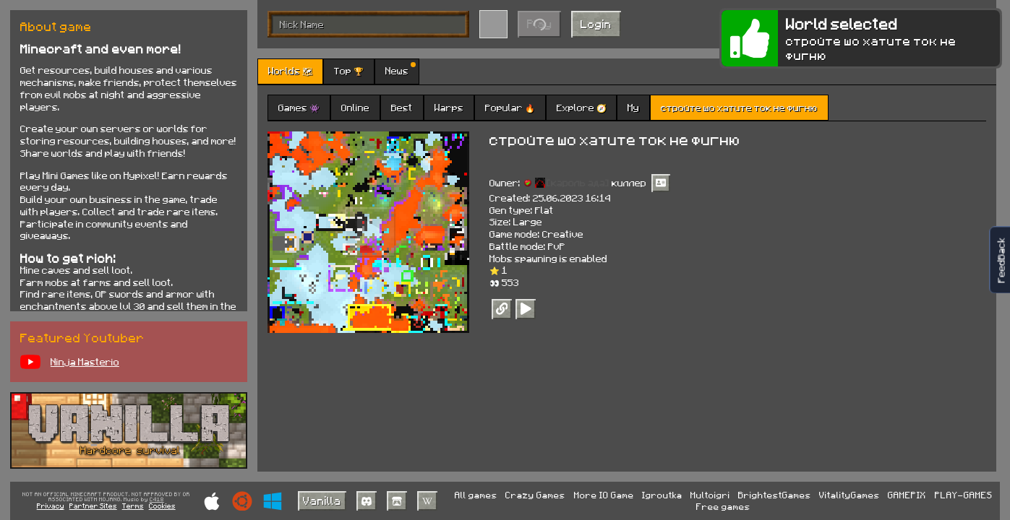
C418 (157, 500)
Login (596, 23)
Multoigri (710, 495)
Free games (723, 506)
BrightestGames (774, 495)
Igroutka (662, 495)
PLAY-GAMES (964, 495)
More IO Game (604, 495)
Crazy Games (535, 495)
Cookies (162, 505)
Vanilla (322, 500)
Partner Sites (93, 505)
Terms (133, 505)
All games (476, 495)
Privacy (50, 505)
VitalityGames (849, 495)
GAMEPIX (907, 495)
